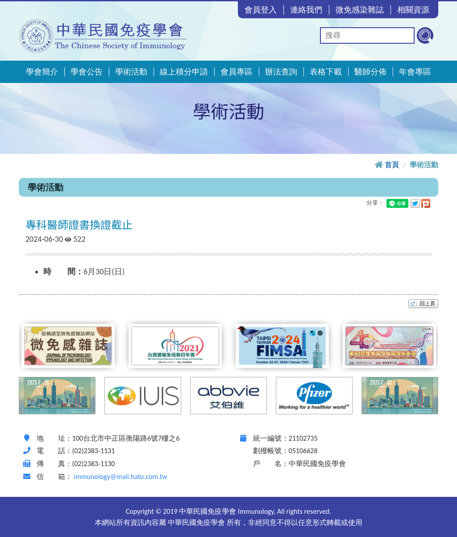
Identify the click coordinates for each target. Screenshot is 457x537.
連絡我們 (306, 10)
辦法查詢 (281, 71)
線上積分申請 (184, 71)
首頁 (392, 165)
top (423, 303)
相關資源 (413, 10)
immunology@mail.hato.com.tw (120, 476)
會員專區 (236, 71)
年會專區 (415, 71)
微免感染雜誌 (360, 10)
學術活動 (131, 71)
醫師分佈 (370, 71)
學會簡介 (42, 71)
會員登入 (261, 10)
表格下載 (326, 71)
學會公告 (87, 71)
